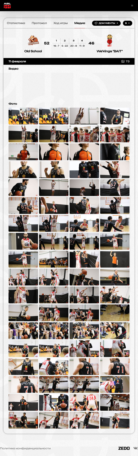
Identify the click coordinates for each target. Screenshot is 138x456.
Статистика (16, 23)
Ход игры (60, 23)
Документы (106, 23)
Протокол (39, 23)
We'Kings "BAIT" (110, 51)
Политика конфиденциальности (25, 448)
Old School (33, 51)
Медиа (79, 23)
